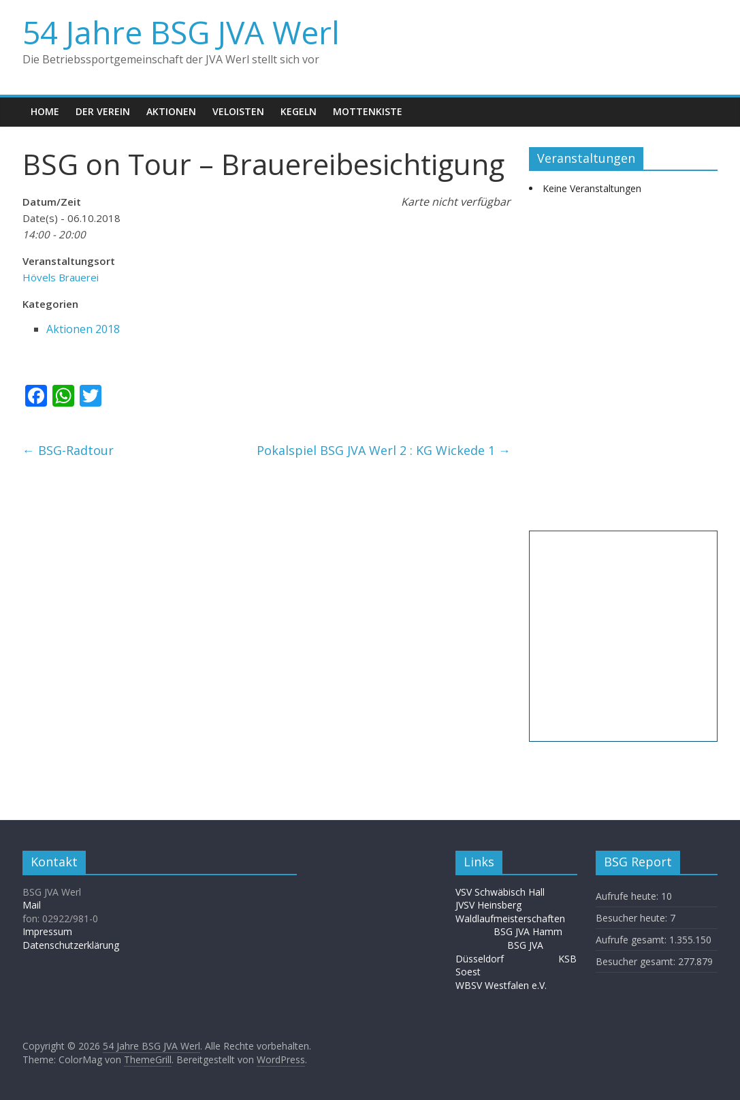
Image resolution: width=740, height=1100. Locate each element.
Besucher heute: (633, 917)
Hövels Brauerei (60, 277)
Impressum (47, 931)
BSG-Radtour (68, 450)
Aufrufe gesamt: (632, 939)
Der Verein (103, 111)
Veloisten (238, 111)
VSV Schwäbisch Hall (500, 891)
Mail (31, 904)
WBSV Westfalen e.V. (501, 985)
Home (45, 111)
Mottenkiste (367, 111)
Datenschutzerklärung (70, 945)
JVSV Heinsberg (488, 904)
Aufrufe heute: (628, 896)
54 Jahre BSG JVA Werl (181, 32)
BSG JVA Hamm (529, 931)
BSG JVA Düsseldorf (499, 952)
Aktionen (171, 111)
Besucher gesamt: (637, 961)
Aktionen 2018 (83, 328)
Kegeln (298, 111)
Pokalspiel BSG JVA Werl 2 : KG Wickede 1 (384, 450)
